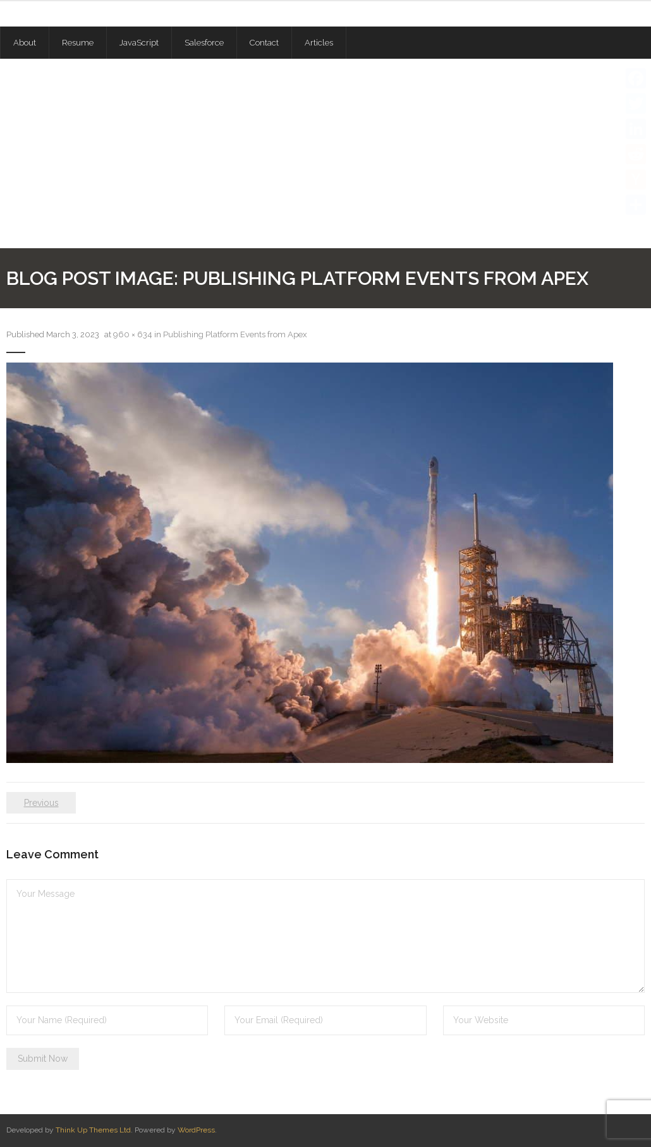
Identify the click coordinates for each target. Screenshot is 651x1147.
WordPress (196, 1130)
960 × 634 (132, 334)
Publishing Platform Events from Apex (235, 334)
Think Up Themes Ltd (93, 1130)
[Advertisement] (325, 153)
